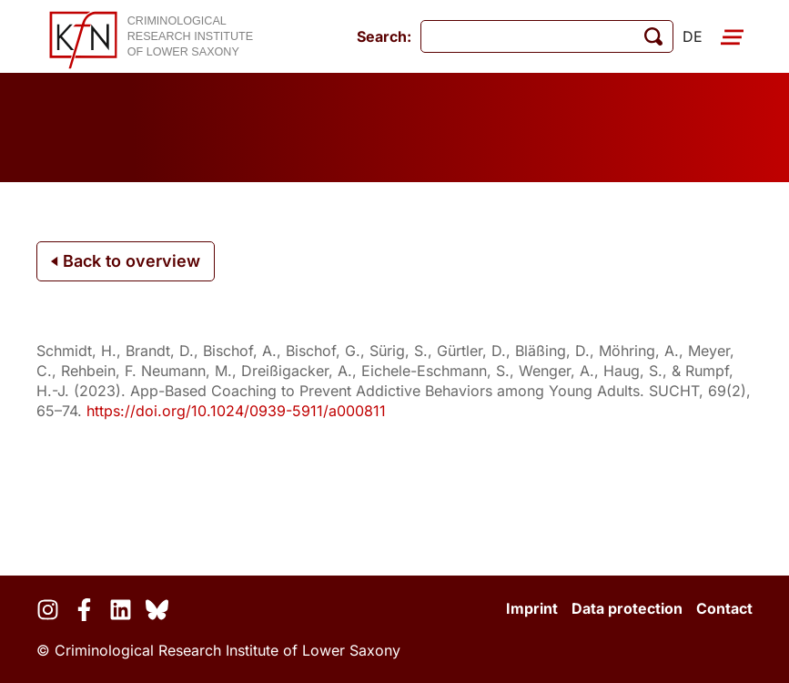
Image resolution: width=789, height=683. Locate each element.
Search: (384, 36)
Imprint (532, 608)
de (693, 36)
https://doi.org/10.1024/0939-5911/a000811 (236, 411)
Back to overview (125, 260)
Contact (724, 608)
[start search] (653, 36)
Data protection (627, 608)
